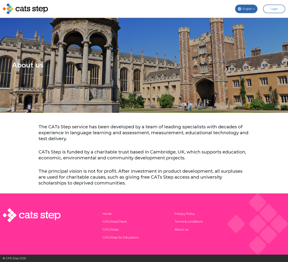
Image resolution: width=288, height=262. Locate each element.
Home (107, 214)
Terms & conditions (188, 221)
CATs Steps (111, 229)
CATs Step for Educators (120, 237)
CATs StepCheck (115, 221)
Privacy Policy (185, 214)
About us (181, 229)
